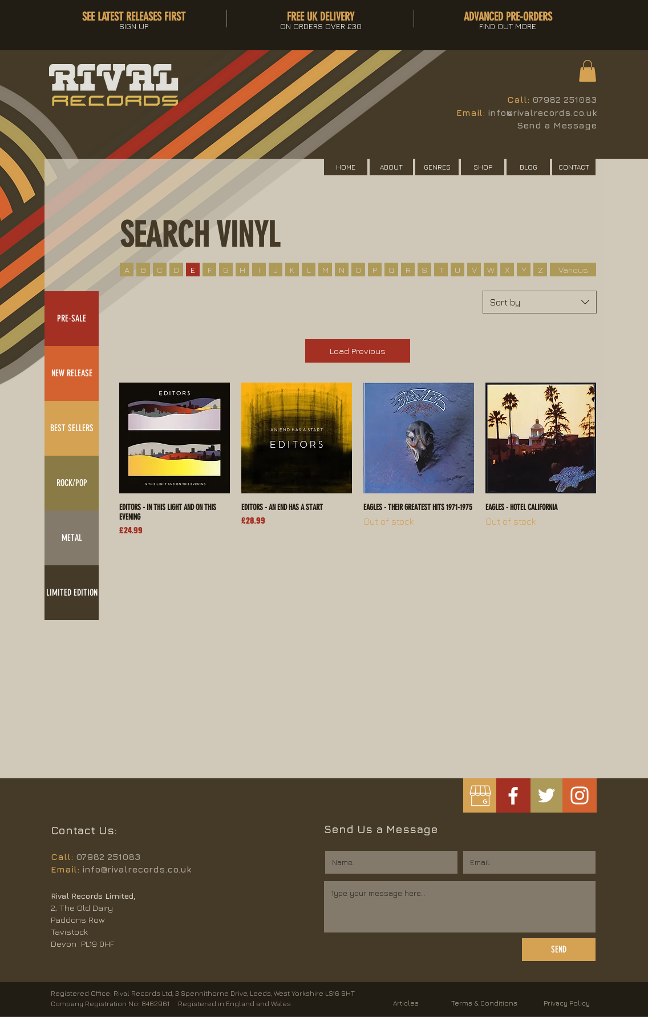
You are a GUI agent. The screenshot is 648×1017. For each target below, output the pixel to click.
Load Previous (358, 351)
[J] (275, 269)
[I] (259, 269)
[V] (474, 269)
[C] (160, 269)
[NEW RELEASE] (71, 373)
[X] (507, 269)
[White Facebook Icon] (513, 795)
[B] (143, 269)
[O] (358, 269)
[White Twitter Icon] (546, 795)
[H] (242, 269)
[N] (342, 269)
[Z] (540, 269)
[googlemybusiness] (480, 795)
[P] (375, 269)
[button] (587, 71)
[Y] (523, 269)
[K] (292, 269)
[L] (308, 269)
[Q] (391, 269)
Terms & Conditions (484, 1003)
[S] (424, 269)
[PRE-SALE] (71, 318)
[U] (457, 269)
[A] (126, 269)
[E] (193, 269)
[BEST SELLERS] (71, 428)
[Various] (573, 269)
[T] (441, 269)
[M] (325, 269)
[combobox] (540, 302)
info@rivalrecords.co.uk (542, 112)
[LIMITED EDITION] (71, 592)
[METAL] (71, 537)
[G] (226, 269)
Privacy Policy (567, 1003)
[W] (490, 269)
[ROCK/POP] (71, 483)
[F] (209, 269)
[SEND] (559, 949)
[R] (408, 269)
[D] (176, 269)
